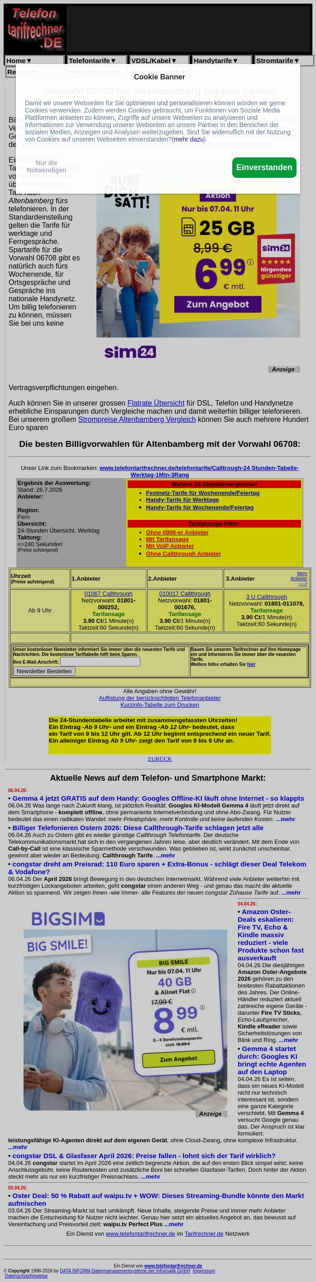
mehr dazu (189, 139)
